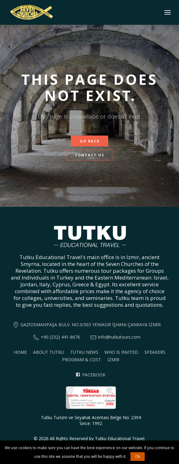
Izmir (113, 359)
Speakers (154, 352)
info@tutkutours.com (119, 337)
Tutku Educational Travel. (120, 438)
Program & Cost (81, 359)
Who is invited (121, 352)
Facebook (90, 375)
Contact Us (89, 155)
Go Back (90, 141)
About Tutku (48, 352)
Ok (137, 456)
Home (20, 352)
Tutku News (84, 352)
